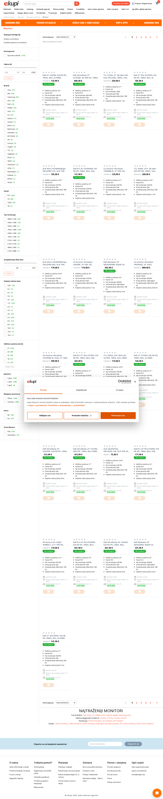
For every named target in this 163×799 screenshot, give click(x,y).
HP (9, 140)
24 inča (103, 718)
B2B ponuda (79, 13)
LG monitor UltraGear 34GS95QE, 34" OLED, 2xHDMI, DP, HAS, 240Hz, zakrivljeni (144, 263)
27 (8, 348)
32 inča (116, 718)
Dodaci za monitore (11, 39)
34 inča (123, 718)
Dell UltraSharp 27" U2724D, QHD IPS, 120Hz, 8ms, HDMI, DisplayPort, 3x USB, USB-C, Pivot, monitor (85, 450)
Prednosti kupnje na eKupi (19, 771)
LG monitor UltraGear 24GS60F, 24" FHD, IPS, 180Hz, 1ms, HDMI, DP (82, 263)
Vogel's (10, 147)
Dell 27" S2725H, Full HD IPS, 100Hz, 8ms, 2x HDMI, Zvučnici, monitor (146, 356)
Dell (9, 104)
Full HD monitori (95, 721)
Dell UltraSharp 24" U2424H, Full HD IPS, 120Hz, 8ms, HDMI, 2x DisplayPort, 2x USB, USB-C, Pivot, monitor (116, 543)
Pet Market (40, 13)
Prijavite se (133, 744)
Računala (7, 9)
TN (9, 206)
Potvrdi (8, 78)
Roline (10, 179)
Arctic (10, 168)
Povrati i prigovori (114, 767)
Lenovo (10, 143)
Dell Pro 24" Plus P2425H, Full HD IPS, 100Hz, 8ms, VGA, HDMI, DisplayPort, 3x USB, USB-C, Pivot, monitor (146, 450)
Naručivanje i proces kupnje (69, 771)
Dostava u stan (88, 771)
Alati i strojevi (112, 9)
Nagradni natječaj (16, 778)
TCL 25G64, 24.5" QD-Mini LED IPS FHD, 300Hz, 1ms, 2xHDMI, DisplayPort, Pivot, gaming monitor (146, 170)
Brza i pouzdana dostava (92, 767)
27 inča (110, 718)
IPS (9, 195)
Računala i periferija (33, 17)
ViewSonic (11, 164)
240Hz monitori (88, 723)
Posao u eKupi (15, 774)
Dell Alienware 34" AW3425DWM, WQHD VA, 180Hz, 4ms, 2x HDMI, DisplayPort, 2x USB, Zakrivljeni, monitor (114, 263)
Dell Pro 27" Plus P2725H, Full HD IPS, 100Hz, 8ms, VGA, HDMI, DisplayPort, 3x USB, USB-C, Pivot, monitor (85, 356)
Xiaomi (10, 122)
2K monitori (107, 721)
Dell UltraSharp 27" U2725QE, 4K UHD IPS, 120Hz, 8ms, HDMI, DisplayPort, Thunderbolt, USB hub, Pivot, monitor (85, 76)
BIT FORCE (11, 136)
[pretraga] (76, 4)
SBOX (10, 161)
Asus (9, 90)
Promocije (53, 13)
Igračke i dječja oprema (141, 9)
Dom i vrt (125, 9)
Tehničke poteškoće (41, 777)
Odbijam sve (45, 415)
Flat (9, 431)
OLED (10, 202)
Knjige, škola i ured (25, 13)
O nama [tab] (119, 390)
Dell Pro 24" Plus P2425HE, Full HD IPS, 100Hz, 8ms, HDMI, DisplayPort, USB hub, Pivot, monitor (85, 543)
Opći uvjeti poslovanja (140, 767)
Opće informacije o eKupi (19, 767)
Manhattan (12, 171)
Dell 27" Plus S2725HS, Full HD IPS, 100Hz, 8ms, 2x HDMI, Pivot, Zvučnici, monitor (145, 76)
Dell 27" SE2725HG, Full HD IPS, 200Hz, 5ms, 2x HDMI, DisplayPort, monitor (54, 637)
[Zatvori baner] (135, 382)
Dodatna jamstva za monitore (15, 42)
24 (8, 352)
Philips (10, 108)
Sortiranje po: (48, 37)
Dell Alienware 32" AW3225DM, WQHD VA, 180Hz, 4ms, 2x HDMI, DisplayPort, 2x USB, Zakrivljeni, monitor (144, 543)
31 (8, 362)
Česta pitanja (39, 767)
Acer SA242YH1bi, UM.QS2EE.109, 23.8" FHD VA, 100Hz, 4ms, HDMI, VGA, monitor (116, 450)
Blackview (11, 129)
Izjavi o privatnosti (38, 405)
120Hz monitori (61, 723)
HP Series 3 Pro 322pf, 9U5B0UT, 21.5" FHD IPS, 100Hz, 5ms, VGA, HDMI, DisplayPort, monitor (53, 543)
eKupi (10, 182)
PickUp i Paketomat (90, 774)
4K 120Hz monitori (127, 723)
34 (8, 359)
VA (9, 199)
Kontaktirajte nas (138, 774)
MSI (9, 93)
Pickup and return (114, 782)
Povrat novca (112, 774)
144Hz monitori (75, 723)
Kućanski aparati (43, 9)
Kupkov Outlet (66, 13)
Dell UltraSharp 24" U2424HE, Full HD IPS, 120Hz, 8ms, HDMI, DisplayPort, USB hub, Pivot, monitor (55, 450)
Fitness (70, 9)
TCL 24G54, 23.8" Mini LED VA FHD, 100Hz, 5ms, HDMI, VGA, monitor (115, 356)
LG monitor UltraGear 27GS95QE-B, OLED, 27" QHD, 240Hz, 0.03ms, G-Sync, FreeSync (55, 356)
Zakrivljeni (12, 435)
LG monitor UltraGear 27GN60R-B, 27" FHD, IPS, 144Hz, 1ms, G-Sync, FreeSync (114, 170)
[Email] (105, 744)
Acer (9, 111)
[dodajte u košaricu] (48, 125)
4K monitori (118, 721)
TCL (9, 150)
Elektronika (18, 9)
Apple (115, 715)
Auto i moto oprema (96, 9)
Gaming (30, 9)
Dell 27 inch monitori (144, 723)
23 (8, 355)
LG (9, 115)
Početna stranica (9, 17)
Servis (109, 778)
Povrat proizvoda (114, 771)
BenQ (10, 125)
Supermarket (9, 13)
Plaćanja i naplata (65, 767)
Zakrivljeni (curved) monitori (107, 723)
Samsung (11, 97)
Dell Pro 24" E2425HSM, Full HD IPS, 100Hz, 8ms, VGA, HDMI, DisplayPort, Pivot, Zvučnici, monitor (85, 170)
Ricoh (10, 157)
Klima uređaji (58, 9)
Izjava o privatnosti (139, 771)
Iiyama (10, 118)
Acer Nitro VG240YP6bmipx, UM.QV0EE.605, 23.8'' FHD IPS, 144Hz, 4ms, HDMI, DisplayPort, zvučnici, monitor (55, 263)
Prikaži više (9, 367)
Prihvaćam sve (118, 415)
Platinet (10, 175)
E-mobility (80, 9)
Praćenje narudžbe (120, 3)
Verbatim (11, 132)
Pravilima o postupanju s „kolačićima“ (67, 405)
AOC (9, 100)
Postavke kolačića (81, 415)
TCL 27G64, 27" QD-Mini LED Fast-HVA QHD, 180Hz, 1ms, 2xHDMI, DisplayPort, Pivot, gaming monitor (115, 76)
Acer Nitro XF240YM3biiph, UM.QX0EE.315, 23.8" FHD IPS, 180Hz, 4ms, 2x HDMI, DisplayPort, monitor (54, 170)
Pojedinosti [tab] (81, 390)
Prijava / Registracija (141, 3)
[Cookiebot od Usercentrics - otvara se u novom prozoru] (120, 382)
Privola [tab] (43, 390)
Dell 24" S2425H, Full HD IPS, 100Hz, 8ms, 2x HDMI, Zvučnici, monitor (55, 76)
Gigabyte (11, 154)
